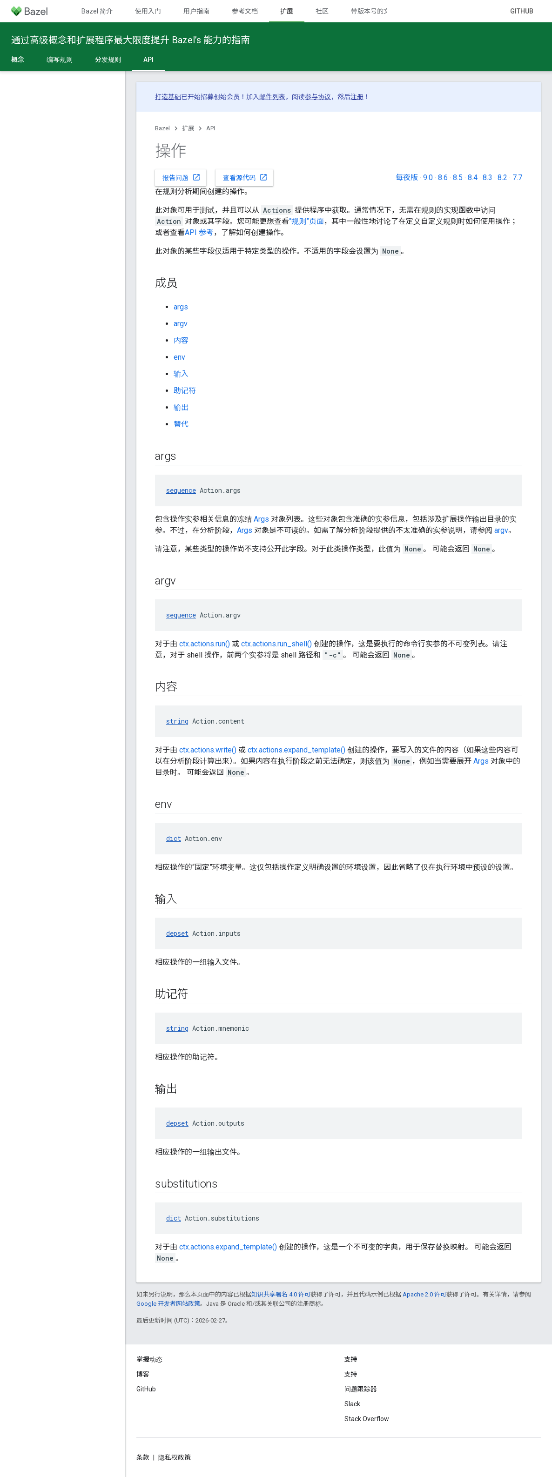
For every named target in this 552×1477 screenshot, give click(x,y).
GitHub (521, 11)
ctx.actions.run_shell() (276, 643)
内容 (181, 340)
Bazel (162, 128)
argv (181, 323)
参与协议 (318, 97)
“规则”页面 (306, 221)
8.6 (443, 177)
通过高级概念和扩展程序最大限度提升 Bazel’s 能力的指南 (130, 40)
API (210, 128)
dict (173, 838)
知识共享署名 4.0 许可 (280, 1294)
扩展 (188, 128)
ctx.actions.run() (204, 643)
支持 (350, 1374)
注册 (357, 97)
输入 (181, 373)
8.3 (487, 177)
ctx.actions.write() (207, 749)
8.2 (502, 177)
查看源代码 (245, 177)
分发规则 (108, 59)
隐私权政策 (174, 1457)
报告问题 (181, 177)
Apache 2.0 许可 (424, 1294)
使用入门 (148, 11)
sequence (181, 490)
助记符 (185, 390)
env (179, 357)
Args (261, 519)
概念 (17, 59)
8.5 (458, 177)
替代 (181, 424)
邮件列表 (272, 97)
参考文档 (245, 11)
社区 (322, 11)
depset (177, 933)
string (177, 721)
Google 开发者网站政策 (168, 1303)
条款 (142, 1457)
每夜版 (407, 177)
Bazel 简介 (97, 11)
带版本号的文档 (374, 11)
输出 (181, 407)
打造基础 (168, 97)
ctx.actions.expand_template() (296, 749)
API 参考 (199, 232)
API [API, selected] (148, 59)
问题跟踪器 (360, 1389)
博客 (142, 1374)
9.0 (428, 177)
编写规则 (60, 59)
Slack (352, 1404)
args (181, 306)
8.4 (473, 177)
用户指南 (196, 11)
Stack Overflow (366, 1419)
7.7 (517, 177)
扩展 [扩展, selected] (286, 11)
